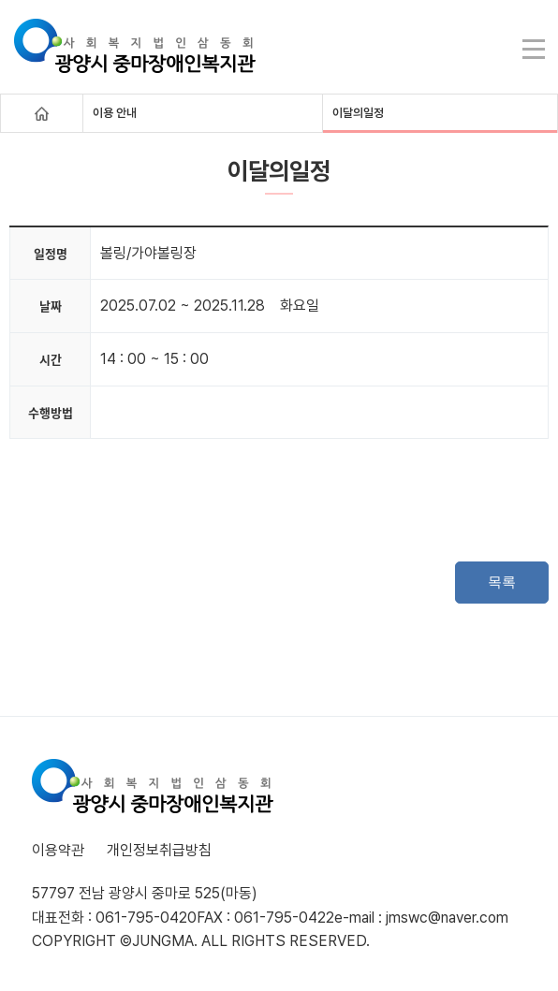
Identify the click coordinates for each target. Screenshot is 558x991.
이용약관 (58, 850)
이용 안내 (115, 113)
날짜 (50, 306)
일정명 (50, 253)
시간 (50, 359)
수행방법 (50, 412)
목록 (502, 582)
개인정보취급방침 (159, 850)
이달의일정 (358, 113)
